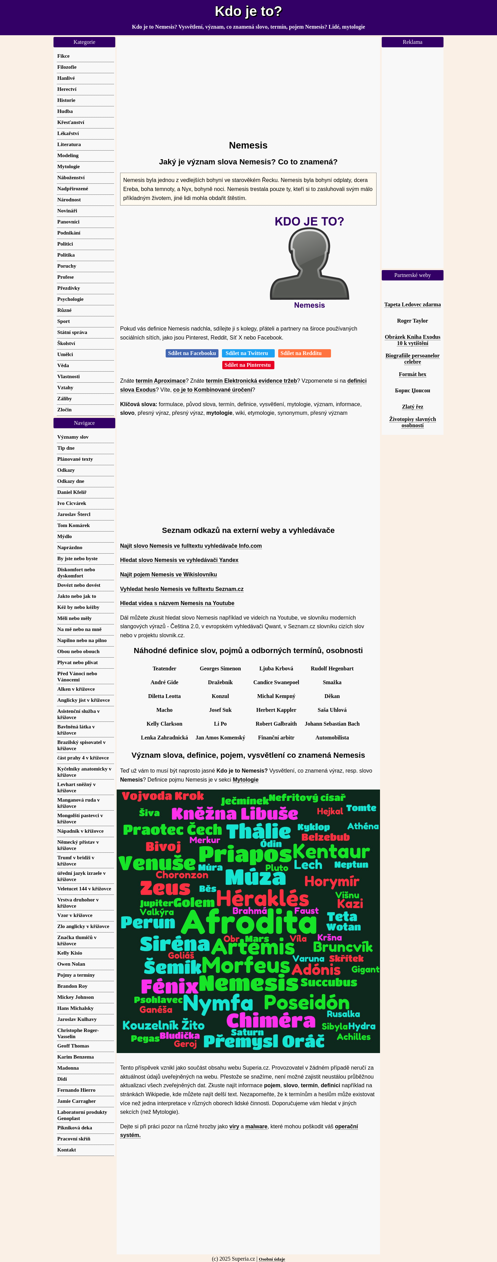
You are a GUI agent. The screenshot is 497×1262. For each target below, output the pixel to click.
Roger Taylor (412, 321)
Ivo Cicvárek (71, 503)
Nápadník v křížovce (80, 831)
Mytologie (246, 780)
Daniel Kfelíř (72, 492)
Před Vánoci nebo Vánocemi (77, 676)
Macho (164, 710)
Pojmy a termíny (76, 975)
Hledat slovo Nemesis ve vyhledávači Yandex (179, 560)
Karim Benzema (75, 1057)
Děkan (332, 696)
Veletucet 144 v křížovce (84, 888)
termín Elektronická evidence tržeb (251, 381)
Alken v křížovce (76, 689)
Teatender (164, 668)
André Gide (164, 682)
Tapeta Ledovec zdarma (412, 304)
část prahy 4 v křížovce (83, 758)
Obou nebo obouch (78, 651)
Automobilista (332, 737)
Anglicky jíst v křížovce (83, 700)
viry (234, 1126)
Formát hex (413, 374)
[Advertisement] (248, 85)
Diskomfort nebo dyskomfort (76, 572)
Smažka (332, 682)
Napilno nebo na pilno (82, 640)
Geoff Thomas (73, 1046)
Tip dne (66, 448)
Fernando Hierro (76, 1090)
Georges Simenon (220, 668)
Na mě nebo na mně (79, 629)
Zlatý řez (412, 407)
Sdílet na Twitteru (248, 353)
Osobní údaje (272, 1259)
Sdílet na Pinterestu (248, 365)
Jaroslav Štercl (73, 514)
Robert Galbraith (276, 724)
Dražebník (220, 682)
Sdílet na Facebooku (192, 353)
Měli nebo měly (74, 618)
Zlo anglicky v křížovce (83, 926)
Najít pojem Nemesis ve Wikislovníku (168, 574)
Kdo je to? (248, 11)
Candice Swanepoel (276, 682)
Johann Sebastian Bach (332, 724)
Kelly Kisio (69, 953)
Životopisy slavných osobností (412, 422)
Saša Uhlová (332, 710)
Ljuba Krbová (276, 668)
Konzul (220, 696)
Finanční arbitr (276, 737)
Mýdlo (64, 536)
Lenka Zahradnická (164, 737)
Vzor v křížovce (74, 915)
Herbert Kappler (276, 710)
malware (256, 1126)
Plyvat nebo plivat (77, 662)
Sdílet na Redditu (304, 353)
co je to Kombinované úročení (212, 390)
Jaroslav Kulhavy (77, 1019)
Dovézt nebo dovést (78, 585)
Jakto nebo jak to (76, 596)
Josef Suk (220, 710)
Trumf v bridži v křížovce (75, 860)
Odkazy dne (70, 481)
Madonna (68, 1068)
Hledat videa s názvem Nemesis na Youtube (177, 603)
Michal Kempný (276, 696)
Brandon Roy (72, 986)
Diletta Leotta (164, 696)
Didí (62, 1079)
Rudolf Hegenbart (332, 668)
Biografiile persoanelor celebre (413, 359)
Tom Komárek (73, 525)
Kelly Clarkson (165, 724)
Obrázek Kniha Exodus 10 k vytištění (412, 340)
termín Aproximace (160, 381)
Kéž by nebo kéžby (78, 607)
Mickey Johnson (75, 997)
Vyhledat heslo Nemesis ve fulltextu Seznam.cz (182, 589)
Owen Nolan (71, 964)
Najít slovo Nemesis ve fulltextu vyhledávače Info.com (191, 546)
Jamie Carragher (76, 1101)
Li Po (220, 724)
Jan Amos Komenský (220, 737)
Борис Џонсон (412, 390)
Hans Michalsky (75, 1008)
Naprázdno (69, 547)
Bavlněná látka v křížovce (76, 730)
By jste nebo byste (77, 558)
